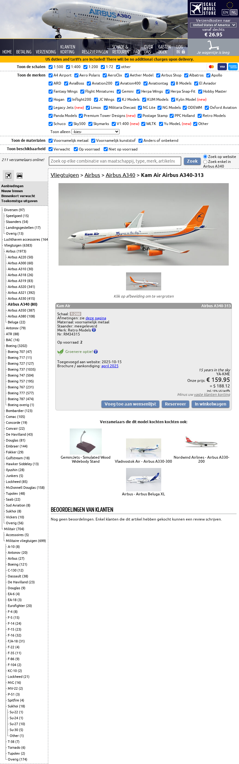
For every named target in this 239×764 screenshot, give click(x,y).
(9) (23, 588)
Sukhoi (11, 511)
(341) (31, 287)
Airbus (11, 251)
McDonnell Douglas (21, 487)
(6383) (27, 245)
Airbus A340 (19, 304)
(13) (20, 233)
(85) (24, 482)
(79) (23, 328)
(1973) (21, 251)
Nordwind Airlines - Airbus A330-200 (201, 459)
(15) (26, 216)
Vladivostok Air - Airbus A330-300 (143, 461)
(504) (30, 375)
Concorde (13, 422)
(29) (20, 452)
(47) (29, 352)
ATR (9, 334)
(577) (30, 393)
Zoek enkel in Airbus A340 (217, 164)
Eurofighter (17, 606)
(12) (20, 570)
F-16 (11, 635)
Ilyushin (12, 470)
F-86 (11, 659)
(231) (30, 387)
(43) (30, 434)
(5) (21, 476)
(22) (22, 322)
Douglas (12, 440)
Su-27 (14, 724)
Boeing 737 (17, 369)
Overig (11, 233)
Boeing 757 (17, 381)
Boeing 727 (17, 363)
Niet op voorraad (123, 149)
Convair (12, 428)
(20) (24, 552)
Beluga (13, 322)
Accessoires (15, 535)
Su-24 (14, 718)
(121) (23, 564)
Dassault (15, 576)
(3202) (22, 346)
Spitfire (14, 700)
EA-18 (12, 600)
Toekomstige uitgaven (19, 201)
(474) (30, 399)
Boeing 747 (17, 375)
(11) (29, 357)
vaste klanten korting (212, 394)
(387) (31, 310)
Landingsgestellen (20, 227)
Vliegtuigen (13, 245)
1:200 (75, 314)
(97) (22, 210)
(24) (18, 623)
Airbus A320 (17, 287)
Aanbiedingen (12, 186)
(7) (17, 741)
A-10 (12, 547)
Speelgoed (14, 216)
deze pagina (96, 318)
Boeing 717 (17, 357)
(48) (22, 493)
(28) (21, 470)
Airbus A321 (17, 292)
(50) (30, 257)
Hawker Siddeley (19, 464)
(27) (21, 558)
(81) (22, 440)
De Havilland (16, 434)
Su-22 (14, 712)
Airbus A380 (17, 316)
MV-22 (13, 688)
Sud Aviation (16, 505)
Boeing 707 (17, 352)
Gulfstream (15, 458)
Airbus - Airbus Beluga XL (143, 494)
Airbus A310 (17, 269)
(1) (32, 405)
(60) (30, 263)
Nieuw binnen (12, 191)
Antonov (13, 328)
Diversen (11, 210)
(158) (41, 487)
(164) (45, 239)
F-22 (11, 647)
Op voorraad (89, 149)
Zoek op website (221, 157)
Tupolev (12, 493)
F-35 (11, 653)
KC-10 (13, 671)
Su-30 (14, 730)
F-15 (11, 629)
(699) (42, 541)
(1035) (31, 369)
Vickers (12, 517)
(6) (23, 747)
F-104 (12, 665)
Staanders (14, 222)
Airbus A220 (17, 257)
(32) (18, 635)
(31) (22, 641)
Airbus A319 (17, 281)
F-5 (10, 617)
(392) (31, 292)
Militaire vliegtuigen (22, 541)
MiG (11, 682)
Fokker (11, 452)
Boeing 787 (17, 399)
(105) (21, 417)
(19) (24, 422)
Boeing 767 (17, 387)
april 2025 (110, 366)
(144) (24, 446)
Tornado (14, 747)
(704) (20, 529)
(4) (18, 594)
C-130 (12, 570)
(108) (31, 316)
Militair (10, 529)
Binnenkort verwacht (18, 196)
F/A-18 (13, 641)
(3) (19, 600)
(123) (29, 411)
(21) (26, 676)
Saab (10, 499)
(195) (30, 381)
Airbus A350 (17, 310)
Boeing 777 (17, 393)
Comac (11, 417)
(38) (25, 576)
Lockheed (13, 482)
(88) (16, 334)
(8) (28, 505)
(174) (23, 759)
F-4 (10, 612)
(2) (19, 665)
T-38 (11, 741)
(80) (33, 304)
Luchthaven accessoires (22, 239)
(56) (20, 523)
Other (15, 736)
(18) (27, 458)
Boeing (11, 346)
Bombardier (15, 411)
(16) (16, 340)
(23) (32, 582)
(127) (30, 363)
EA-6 (12, 594)
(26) (30, 275)
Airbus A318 (17, 275)
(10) (21, 517)
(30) (30, 269)
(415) (31, 298)
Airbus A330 (17, 298)
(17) (38, 227)
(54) (25, 222)
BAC (9, 340)
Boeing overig (19, 405)
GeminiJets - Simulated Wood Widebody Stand (85, 459)
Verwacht (61, 149)
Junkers (12, 476)
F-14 (11, 623)
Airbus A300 (17, 263)
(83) (30, 281)
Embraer (13, 446)
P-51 (12, 694)
